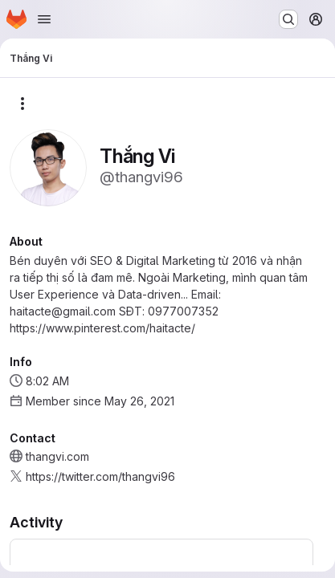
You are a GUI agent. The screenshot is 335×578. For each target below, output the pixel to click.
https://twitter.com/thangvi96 (100, 476)
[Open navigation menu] (44, 19)
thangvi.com (57, 456)
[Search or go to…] (288, 19)
